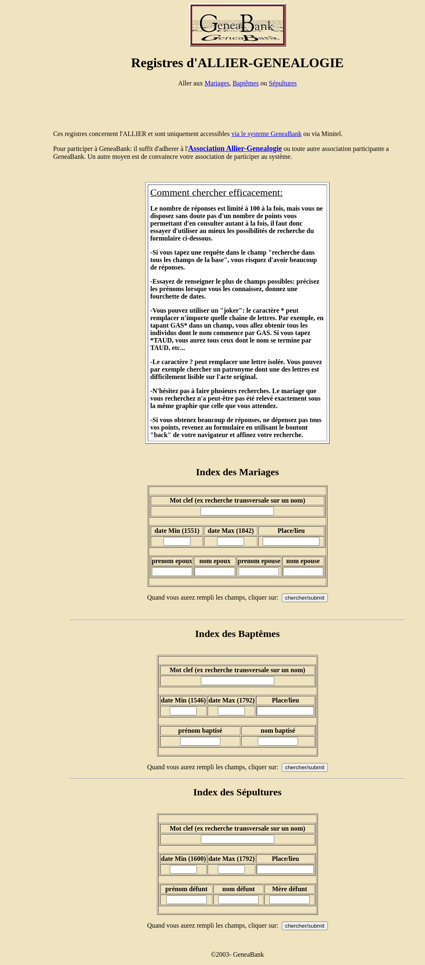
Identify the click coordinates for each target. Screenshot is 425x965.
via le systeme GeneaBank (266, 133)
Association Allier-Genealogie (235, 148)
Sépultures (283, 83)
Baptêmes (245, 83)
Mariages (217, 83)
